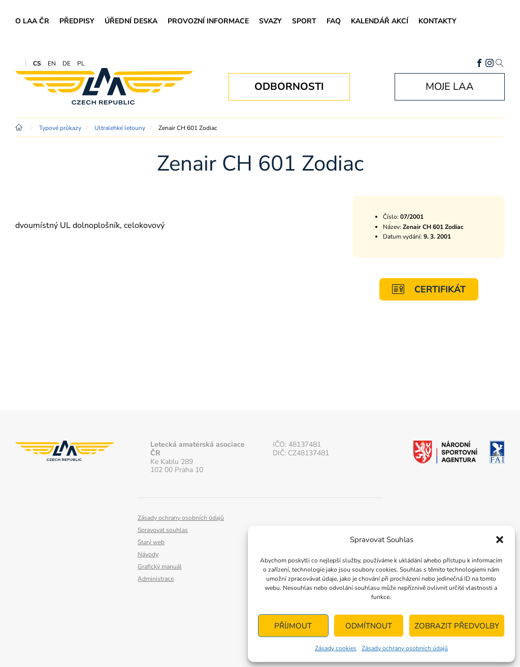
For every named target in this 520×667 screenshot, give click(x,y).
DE (66, 63)
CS (37, 63)
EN (52, 63)
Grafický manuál (160, 566)
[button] (500, 540)
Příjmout (293, 626)
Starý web (151, 542)
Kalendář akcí (379, 21)
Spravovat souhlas (163, 530)
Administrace (156, 579)
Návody (148, 554)
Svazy (270, 21)
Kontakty (437, 21)
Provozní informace (208, 21)
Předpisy (76, 21)
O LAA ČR (32, 21)
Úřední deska (131, 21)
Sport (304, 21)
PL (81, 63)
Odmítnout (368, 626)
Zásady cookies (335, 648)
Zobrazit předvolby (456, 626)
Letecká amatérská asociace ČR (104, 86)
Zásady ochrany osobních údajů (405, 648)
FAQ (334, 21)
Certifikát (429, 289)
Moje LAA (450, 86)
